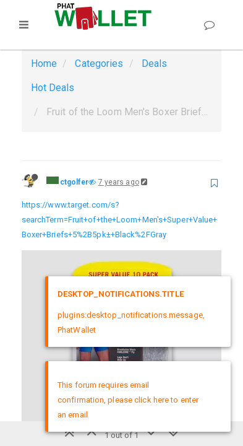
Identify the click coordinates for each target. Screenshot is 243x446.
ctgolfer (74, 182)
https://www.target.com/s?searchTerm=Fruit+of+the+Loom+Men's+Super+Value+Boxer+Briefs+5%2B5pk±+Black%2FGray (120, 219)
